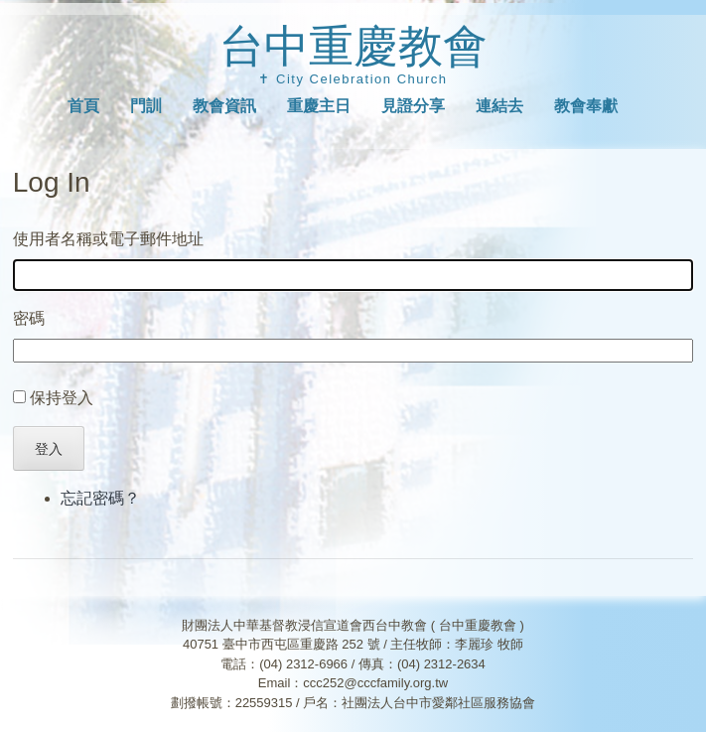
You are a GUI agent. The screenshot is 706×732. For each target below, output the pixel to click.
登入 (49, 449)
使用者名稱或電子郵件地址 (108, 238)
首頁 (83, 105)
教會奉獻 (586, 105)
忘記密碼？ (100, 498)
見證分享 (413, 105)
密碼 (29, 318)
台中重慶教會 (353, 46)
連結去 (499, 105)
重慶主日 (319, 105)
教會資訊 (224, 105)
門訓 (146, 105)
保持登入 (61, 397)
